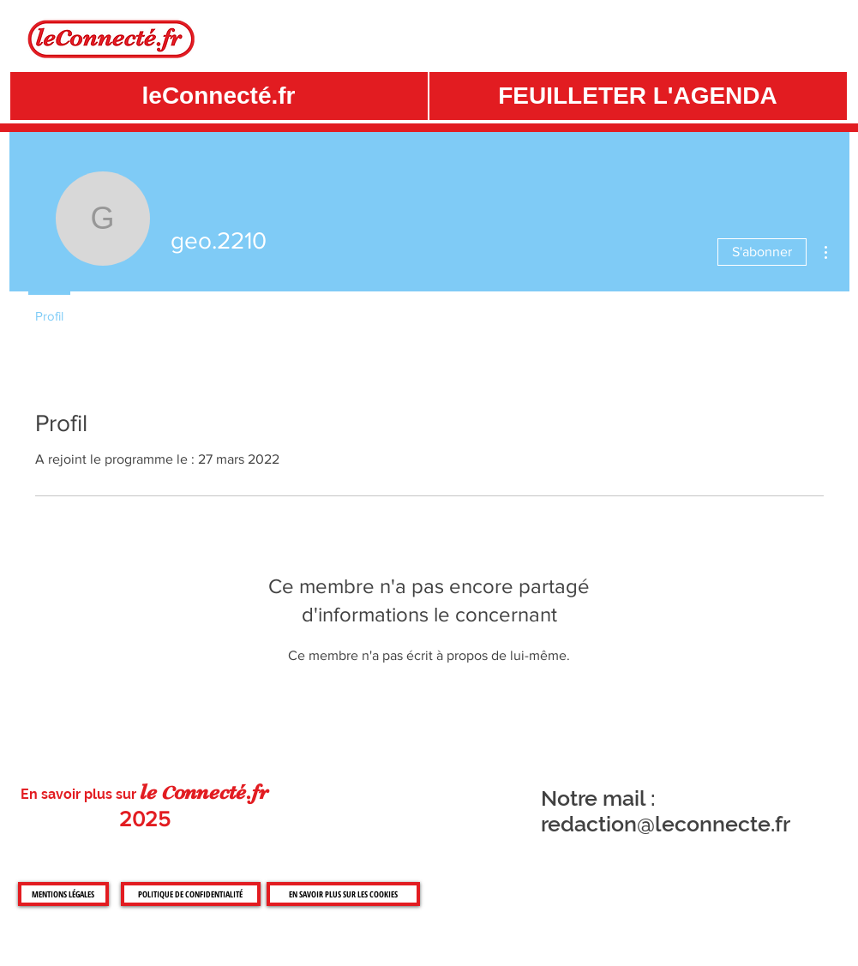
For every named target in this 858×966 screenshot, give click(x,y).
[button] (638, 96)
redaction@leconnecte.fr (665, 824)
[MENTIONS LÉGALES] (63, 894)
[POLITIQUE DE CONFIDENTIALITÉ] (191, 894)
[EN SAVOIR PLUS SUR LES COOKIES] (343, 894)
